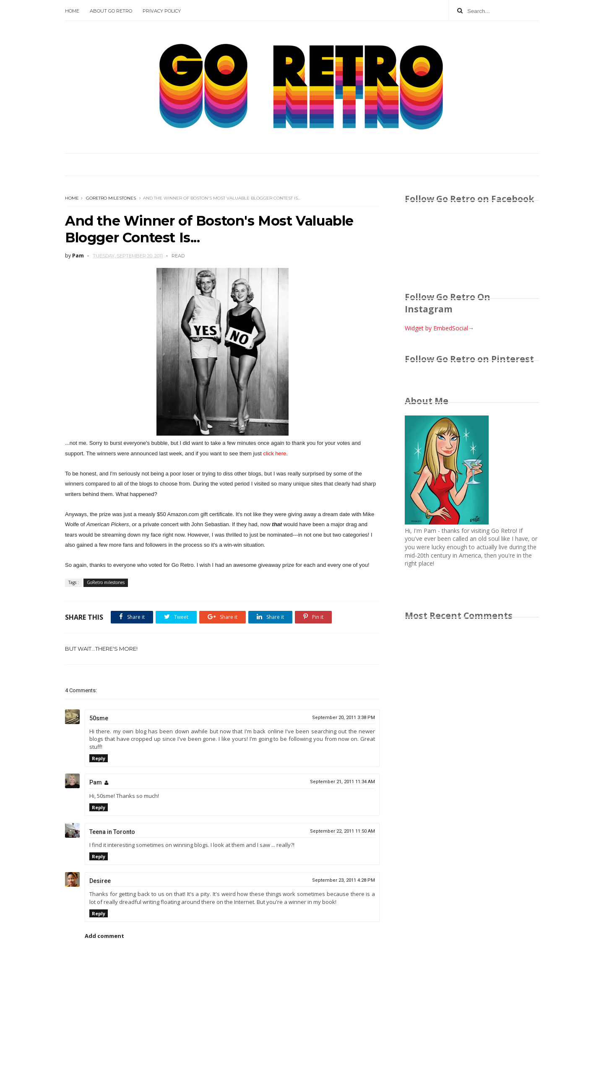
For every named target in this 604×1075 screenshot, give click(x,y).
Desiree (100, 881)
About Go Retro (111, 11)
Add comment (104, 936)
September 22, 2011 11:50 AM (342, 831)
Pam (95, 782)
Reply (98, 758)
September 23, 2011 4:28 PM (343, 880)
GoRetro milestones (111, 198)
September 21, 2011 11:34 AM (342, 781)
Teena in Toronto (112, 831)
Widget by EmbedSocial (439, 328)
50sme (98, 718)
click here (274, 453)
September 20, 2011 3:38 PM (343, 717)
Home (72, 11)
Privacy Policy (162, 11)
